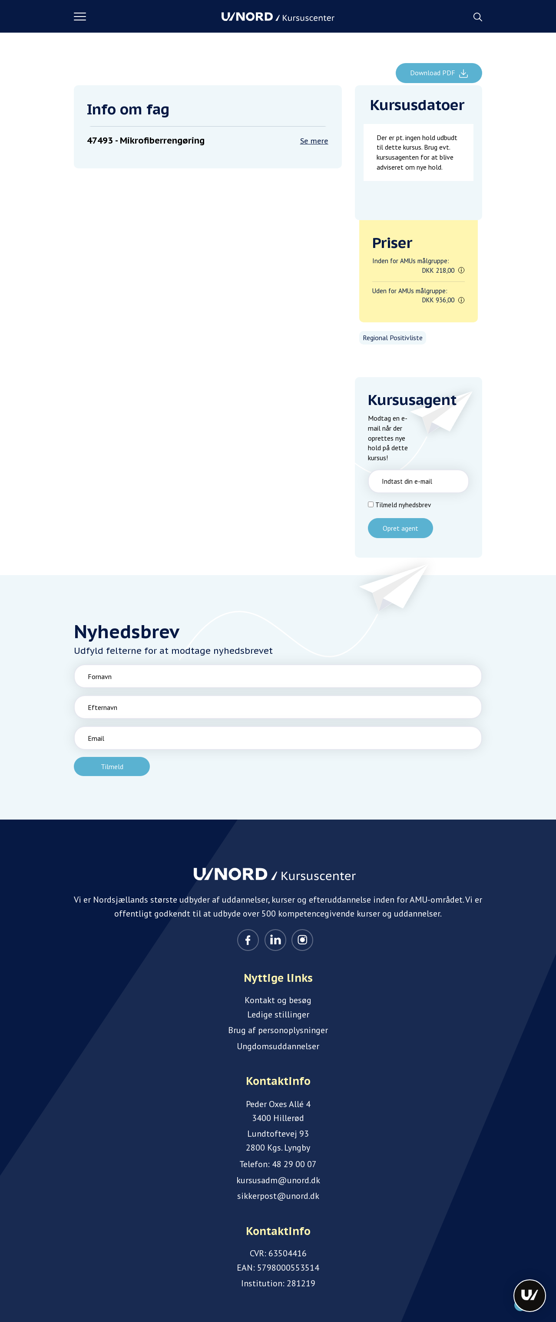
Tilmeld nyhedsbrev (403, 505)
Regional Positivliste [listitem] (393, 337)
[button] (148, 16)
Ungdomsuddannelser (278, 1046)
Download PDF (433, 72)
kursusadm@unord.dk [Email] (278, 1180)
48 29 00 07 (294, 1164)
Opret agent (400, 528)
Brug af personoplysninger (278, 1030)
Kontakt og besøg (278, 1000)
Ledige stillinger (278, 1014)
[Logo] (278, 16)
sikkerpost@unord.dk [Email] (278, 1196)
